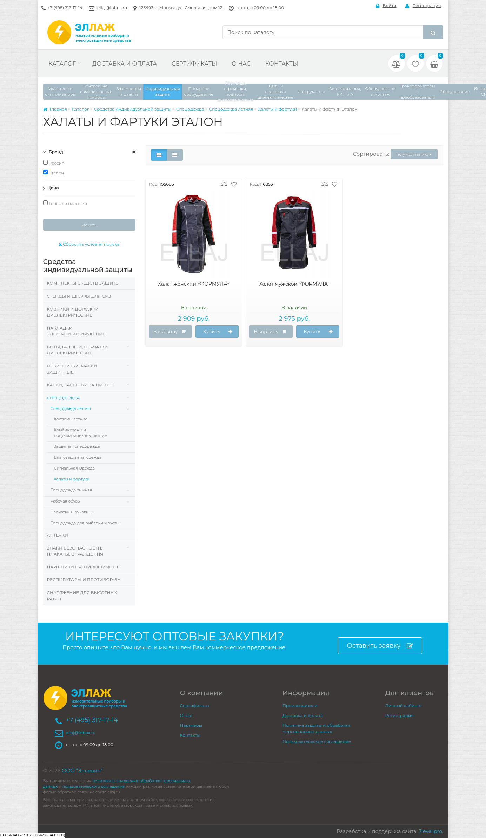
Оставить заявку (380, 646)
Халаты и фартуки (277, 109)
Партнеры (191, 725)
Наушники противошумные (83, 567)
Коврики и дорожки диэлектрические (73, 312)
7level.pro (430, 831)
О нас (241, 63)
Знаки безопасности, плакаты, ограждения (75, 551)
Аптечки (57, 535)
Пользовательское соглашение (316, 741)
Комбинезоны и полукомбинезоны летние (80, 432)
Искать (88, 224)
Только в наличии (65, 203)
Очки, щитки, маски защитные (72, 369)
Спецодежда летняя (231, 109)
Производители (300, 705)
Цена (51, 188)
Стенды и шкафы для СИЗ (79, 296)
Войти (386, 6)
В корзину (169, 332)
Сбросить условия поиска (89, 244)
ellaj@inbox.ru (112, 7)
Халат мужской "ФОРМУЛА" (294, 284)
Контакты (281, 63)
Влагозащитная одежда (78, 457)
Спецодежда (190, 109)
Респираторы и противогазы (84, 579)
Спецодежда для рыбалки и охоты (85, 522)
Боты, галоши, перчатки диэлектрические (77, 350)
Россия (54, 163)
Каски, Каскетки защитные (81, 384)
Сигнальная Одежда (74, 468)
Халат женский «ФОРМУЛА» (194, 284)
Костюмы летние (71, 419)
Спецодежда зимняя (71, 489)
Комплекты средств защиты (83, 283)
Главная (55, 109)
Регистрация (423, 6)
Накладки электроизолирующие (76, 331)
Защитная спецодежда (77, 446)
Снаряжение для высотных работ (82, 595)
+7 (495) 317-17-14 (65, 7)
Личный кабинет (403, 705)
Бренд (53, 151)
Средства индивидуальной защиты (132, 109)
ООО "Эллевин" (82, 770)
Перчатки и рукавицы (73, 512)
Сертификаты (194, 63)
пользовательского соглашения (93, 786)
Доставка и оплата (124, 63)
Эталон (53, 172)
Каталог (62, 63)
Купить (218, 332)
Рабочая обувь (65, 501)
